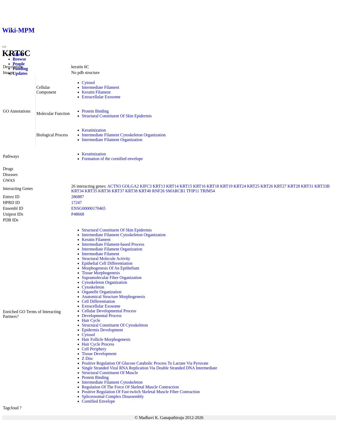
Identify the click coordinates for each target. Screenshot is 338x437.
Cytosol (88, 82)
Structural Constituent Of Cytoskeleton (115, 325)
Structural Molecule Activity (106, 258)
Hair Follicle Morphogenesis (106, 339)
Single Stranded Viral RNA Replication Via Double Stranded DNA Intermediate (149, 368)
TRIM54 (207, 191)
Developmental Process (102, 315)
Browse (19, 59)
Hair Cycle (91, 320)
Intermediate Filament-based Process (113, 244)
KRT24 (239, 186)
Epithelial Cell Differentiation (107, 263)
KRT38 (131, 191)
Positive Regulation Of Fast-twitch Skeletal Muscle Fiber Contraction (141, 391)
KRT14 (172, 186)
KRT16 (199, 186)
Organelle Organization (101, 292)
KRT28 (294, 186)
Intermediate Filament (100, 87)
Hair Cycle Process (98, 344)
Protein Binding (95, 111)
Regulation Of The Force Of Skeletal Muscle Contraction (130, 387)
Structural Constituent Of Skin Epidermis (117, 116)
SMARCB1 (175, 191)
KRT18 (212, 186)
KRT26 (267, 186)
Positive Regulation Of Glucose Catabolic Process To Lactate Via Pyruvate (145, 363)
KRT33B (322, 186)
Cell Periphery (94, 349)
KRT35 (91, 191)
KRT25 (253, 186)
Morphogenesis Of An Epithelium (110, 268)
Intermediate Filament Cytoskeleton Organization (124, 135)
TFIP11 (192, 191)
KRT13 (159, 186)
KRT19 (226, 186)
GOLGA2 (130, 186)
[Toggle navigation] (4, 47)
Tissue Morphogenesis (101, 273)
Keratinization (94, 130)
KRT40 (145, 191)
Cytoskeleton (93, 287)
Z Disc (87, 358)
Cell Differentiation (98, 301)
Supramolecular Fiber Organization (112, 277)
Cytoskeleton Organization (104, 282)
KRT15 (186, 186)
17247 (76, 202)
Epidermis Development (102, 330)
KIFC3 (146, 186)
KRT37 (118, 191)
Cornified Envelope (98, 401)
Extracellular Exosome (101, 97)
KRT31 (307, 186)
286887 (77, 196)
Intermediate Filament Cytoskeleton (112, 382)
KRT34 (77, 191)
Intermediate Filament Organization (112, 139)
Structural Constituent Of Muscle (110, 372)
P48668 (77, 214)
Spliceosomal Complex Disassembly (113, 396)
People (19, 64)
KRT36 (104, 191)
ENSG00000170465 (88, 208)
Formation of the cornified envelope (112, 158)
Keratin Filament (96, 92)
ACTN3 (114, 186)
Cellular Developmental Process (109, 311)
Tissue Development (99, 353)
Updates (20, 73)
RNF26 (158, 191)
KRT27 (280, 186)
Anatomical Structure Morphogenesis (113, 296)
